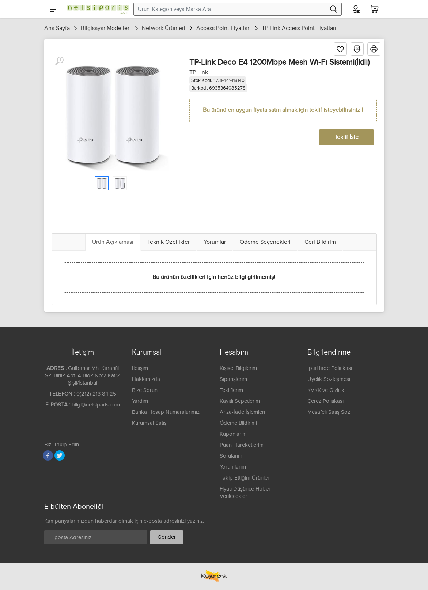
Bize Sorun (145, 390)
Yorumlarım (233, 467)
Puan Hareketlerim (242, 445)
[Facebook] (48, 455)
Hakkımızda (146, 379)
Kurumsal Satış (149, 423)
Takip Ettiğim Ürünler (244, 478)
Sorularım (231, 456)
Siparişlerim (233, 379)
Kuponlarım (233, 434)
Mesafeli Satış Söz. (329, 412)
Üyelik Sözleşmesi (328, 379)
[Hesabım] (355, 9)
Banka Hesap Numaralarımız (166, 412)
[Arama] (334, 9)
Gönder (167, 537)
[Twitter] (59, 455)
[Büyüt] (59, 61)
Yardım (140, 401)
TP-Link (198, 72)
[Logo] (96, 9)
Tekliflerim (231, 390)
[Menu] (53, 9)
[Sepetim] (374, 9)
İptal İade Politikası (329, 368)
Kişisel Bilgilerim (238, 368)
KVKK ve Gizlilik (325, 390)
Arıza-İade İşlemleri (242, 412)
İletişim (140, 368)
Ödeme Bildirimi (238, 423)
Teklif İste (346, 137)
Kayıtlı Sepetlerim (240, 401)
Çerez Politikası (325, 401)
